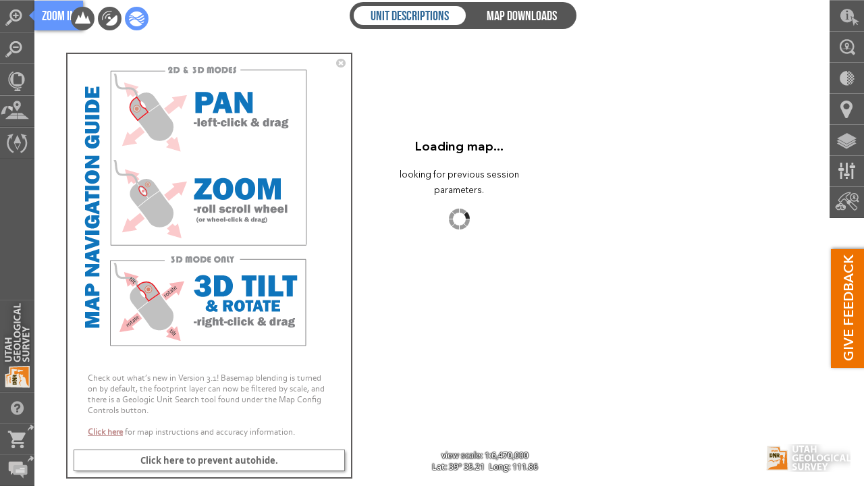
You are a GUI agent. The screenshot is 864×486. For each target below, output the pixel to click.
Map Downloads (522, 15)
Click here (105, 431)
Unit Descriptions (410, 15)
